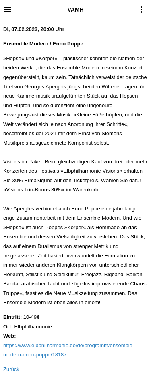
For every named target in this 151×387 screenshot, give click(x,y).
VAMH (75, 9)
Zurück (11, 369)
